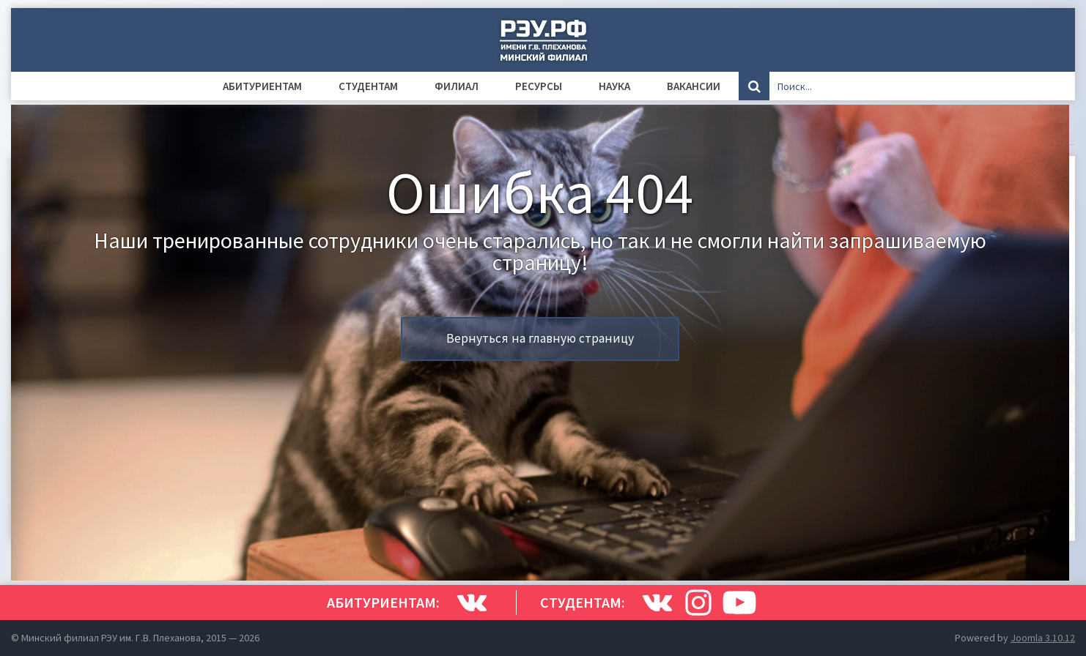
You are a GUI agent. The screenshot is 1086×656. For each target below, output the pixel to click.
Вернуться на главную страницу (540, 338)
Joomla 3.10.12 (1043, 637)
